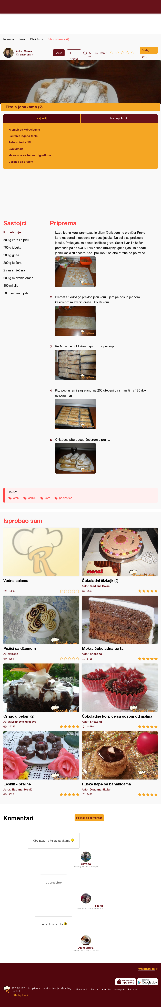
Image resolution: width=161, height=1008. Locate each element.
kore (47, 497)
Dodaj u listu (146, 51)
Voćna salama (41, 560)
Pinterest (133, 990)
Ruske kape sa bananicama (120, 763)
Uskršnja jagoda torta (23, 136)
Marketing (66, 989)
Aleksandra (86, 948)
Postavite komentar (89, 817)
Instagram (119, 990)
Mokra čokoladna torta (120, 628)
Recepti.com (80, 6)
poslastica (65, 497)
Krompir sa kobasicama (24, 129)
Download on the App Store (125, 983)
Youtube (106, 990)
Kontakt (16, 992)
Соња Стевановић (24, 53)
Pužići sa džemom (41, 628)
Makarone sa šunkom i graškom (29, 155)
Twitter (95, 990)
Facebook (82, 990)
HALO (25, 996)
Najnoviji (41, 118)
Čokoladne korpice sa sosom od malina (120, 695)
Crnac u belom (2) (41, 695)
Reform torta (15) (19, 142)
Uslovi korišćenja (50, 989)
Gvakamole (15, 148)
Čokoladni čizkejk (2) (120, 560)
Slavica (86, 864)
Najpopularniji (119, 118)
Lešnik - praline (41, 763)
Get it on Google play (147, 983)
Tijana (99, 906)
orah (16, 497)
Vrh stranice (146, 969)
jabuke (32, 497)
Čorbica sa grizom (20, 161)
